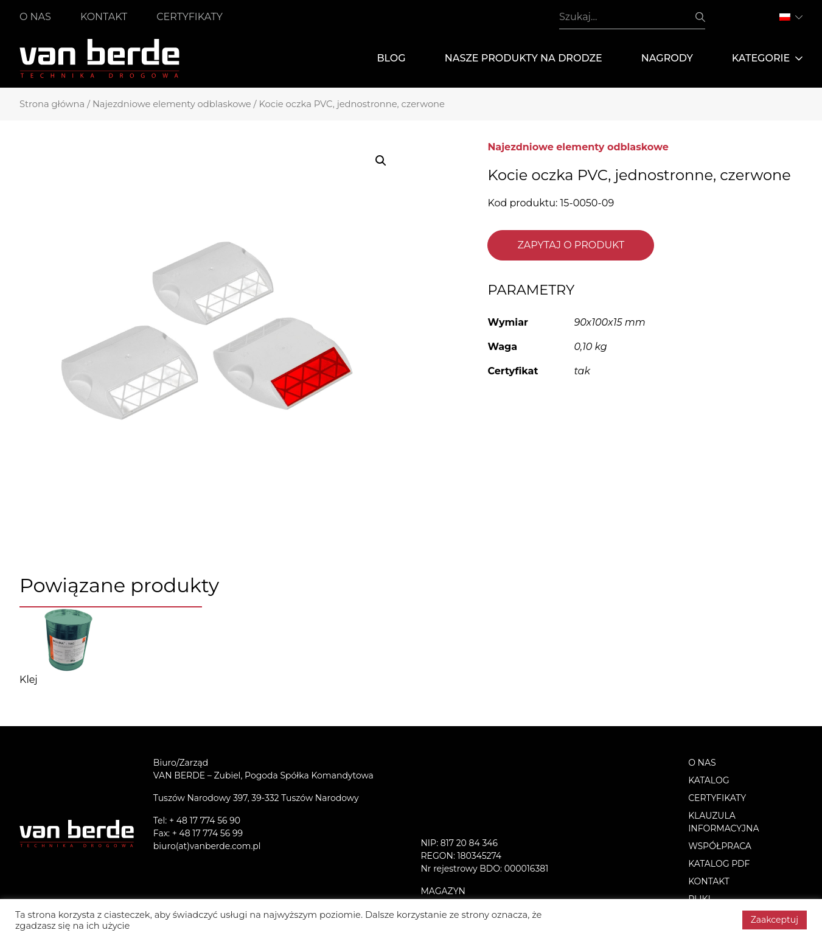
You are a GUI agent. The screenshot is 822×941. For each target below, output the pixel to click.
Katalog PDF (719, 863)
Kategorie (767, 58)
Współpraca (719, 846)
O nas (35, 17)
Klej (28, 679)
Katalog (708, 780)
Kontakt (103, 17)
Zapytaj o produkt (570, 245)
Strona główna (52, 104)
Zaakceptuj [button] (774, 919)
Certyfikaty (189, 17)
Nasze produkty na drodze (523, 58)
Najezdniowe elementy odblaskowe (171, 104)
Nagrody (667, 58)
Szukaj (700, 17)
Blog (391, 58)
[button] (381, 161)
